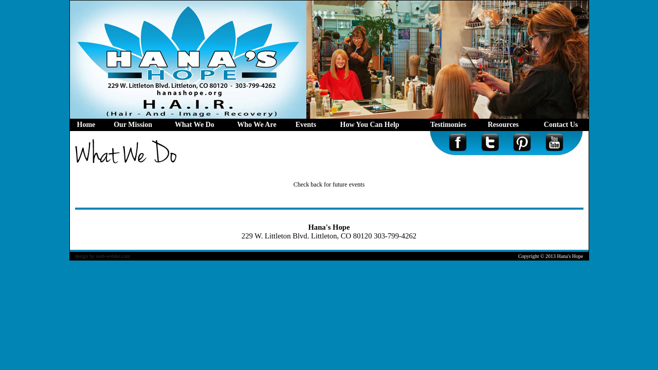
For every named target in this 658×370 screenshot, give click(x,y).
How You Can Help (372, 124)
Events (306, 124)
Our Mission (133, 124)
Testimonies (448, 124)
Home (86, 124)
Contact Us (561, 124)
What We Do (194, 124)
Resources (505, 124)
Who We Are (257, 124)
